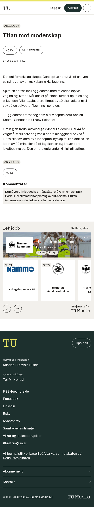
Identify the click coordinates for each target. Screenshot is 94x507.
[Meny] (87, 8)
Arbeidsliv (11, 26)
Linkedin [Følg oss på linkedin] (9, 406)
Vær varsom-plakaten (60, 453)
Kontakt (47, 482)
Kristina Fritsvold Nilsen (21, 365)
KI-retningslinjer (14, 443)
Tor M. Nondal (13, 380)
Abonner (73, 8)
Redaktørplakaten (16, 458)
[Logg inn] (55, 8)
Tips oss (81, 343)
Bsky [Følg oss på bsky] (6, 413)
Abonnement (47, 471)
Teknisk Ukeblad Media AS (36, 497)
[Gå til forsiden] (7, 8)
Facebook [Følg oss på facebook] (10, 399)
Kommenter (31, 50)
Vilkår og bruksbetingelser (22, 436)
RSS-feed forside (16, 391)
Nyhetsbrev (11, 421)
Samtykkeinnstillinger (19, 428)
